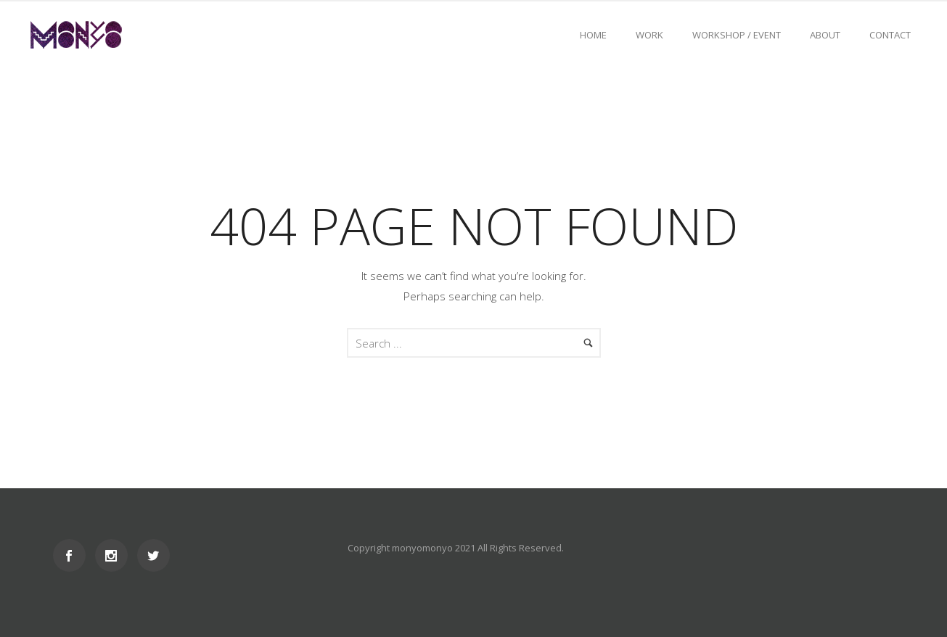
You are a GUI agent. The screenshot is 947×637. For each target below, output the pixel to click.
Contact (890, 34)
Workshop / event (736, 34)
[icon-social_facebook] (73, 555)
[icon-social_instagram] (115, 555)
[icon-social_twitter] (153, 555)
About (825, 34)
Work (649, 34)
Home (593, 34)
